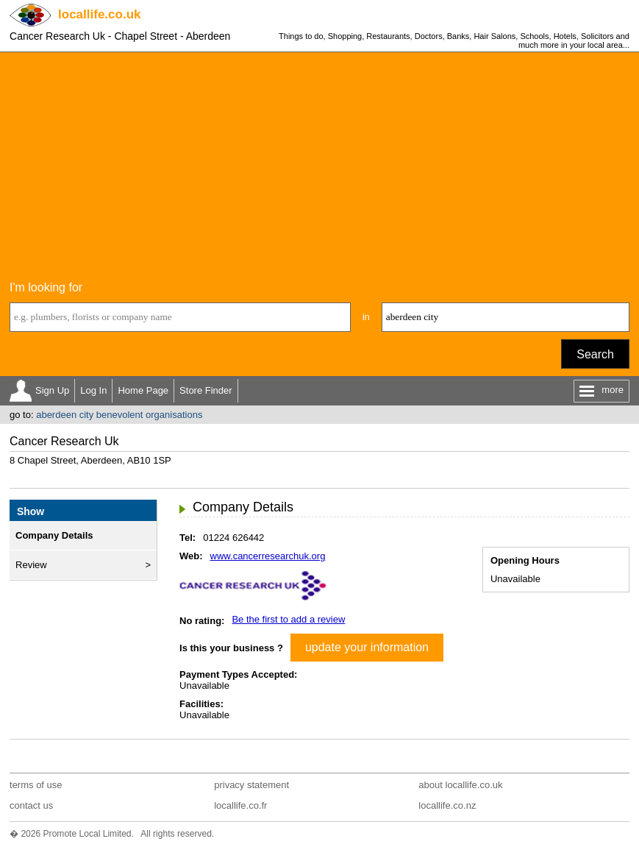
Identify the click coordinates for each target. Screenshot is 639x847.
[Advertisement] (319, 163)
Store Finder (205, 390)
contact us (31, 805)
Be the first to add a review (288, 619)
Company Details (54, 535)
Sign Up (52, 390)
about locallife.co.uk (460, 784)
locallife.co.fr (240, 805)
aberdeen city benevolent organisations (119, 414)
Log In (93, 390)
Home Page (143, 390)
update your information (367, 647)
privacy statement (251, 784)
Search (595, 354)
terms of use (36, 784)
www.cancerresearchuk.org (268, 555)
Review (31, 564)
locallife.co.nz (447, 805)
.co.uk (99, 14)
